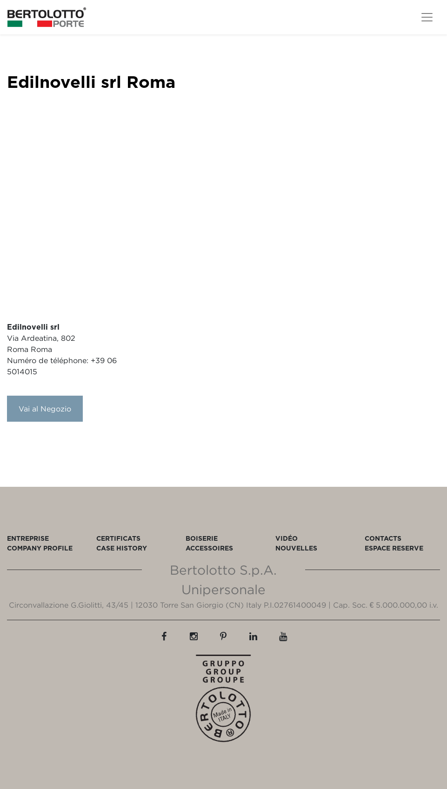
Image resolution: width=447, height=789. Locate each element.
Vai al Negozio (45, 408)
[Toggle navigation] (427, 17)
